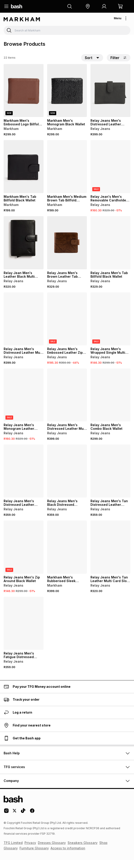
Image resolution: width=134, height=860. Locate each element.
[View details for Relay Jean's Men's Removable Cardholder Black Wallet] (110, 166)
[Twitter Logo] (15, 812)
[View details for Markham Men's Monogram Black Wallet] (67, 90)
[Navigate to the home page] (16, 6)
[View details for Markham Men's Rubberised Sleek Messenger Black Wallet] (67, 547)
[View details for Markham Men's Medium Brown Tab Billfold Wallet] (67, 166)
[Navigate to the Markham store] (22, 19)
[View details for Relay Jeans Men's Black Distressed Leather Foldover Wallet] (67, 470)
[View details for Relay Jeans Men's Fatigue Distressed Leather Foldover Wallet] (24, 623)
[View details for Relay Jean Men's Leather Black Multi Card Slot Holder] (24, 242)
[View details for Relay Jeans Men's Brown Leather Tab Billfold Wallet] (67, 242)
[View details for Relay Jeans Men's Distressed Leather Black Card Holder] (110, 90)
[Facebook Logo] (32, 812)
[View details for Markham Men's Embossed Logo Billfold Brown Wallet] (24, 90)
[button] (88, 6)
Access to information (68, 848)
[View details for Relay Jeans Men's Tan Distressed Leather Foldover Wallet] (110, 470)
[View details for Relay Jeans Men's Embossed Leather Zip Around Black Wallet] (67, 318)
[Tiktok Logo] (23, 812)
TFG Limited (13, 843)
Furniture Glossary (34, 848)
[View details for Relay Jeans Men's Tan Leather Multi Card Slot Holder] (110, 547)
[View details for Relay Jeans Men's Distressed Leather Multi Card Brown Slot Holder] (24, 318)
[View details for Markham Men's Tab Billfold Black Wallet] (24, 166)
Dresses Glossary (52, 843)
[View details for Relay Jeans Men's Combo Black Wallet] (110, 394)
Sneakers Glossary (82, 843)
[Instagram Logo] (6, 812)
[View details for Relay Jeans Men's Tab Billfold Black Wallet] (110, 242)
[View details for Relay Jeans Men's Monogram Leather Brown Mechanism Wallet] (24, 394)
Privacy (30, 843)
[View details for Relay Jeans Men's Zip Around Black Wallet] (24, 547)
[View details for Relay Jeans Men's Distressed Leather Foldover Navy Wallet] (24, 470)
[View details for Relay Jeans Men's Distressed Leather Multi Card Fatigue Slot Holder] (67, 394)
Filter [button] (118, 57)
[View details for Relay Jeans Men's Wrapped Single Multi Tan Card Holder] (110, 318)
